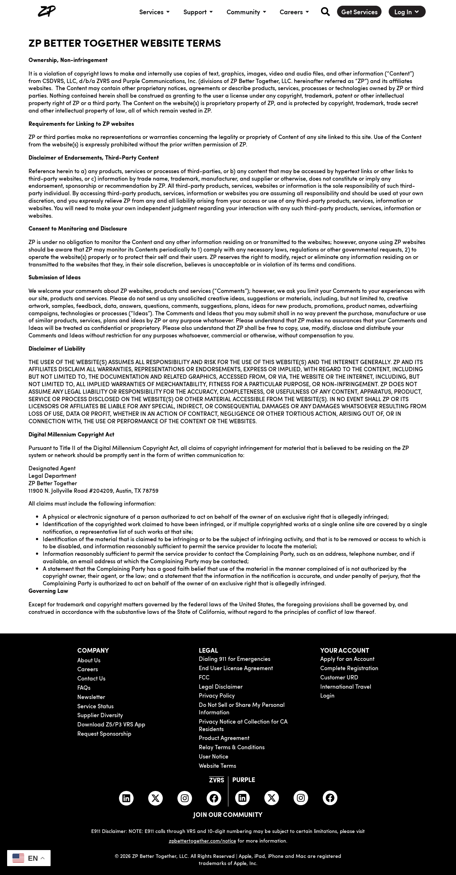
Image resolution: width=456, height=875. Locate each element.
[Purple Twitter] (272, 798)
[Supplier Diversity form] (111, 715)
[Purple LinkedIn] (242, 798)
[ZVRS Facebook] (214, 798)
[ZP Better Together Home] (46, 12)
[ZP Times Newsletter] (111, 696)
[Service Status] (111, 706)
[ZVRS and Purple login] (374, 695)
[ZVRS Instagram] (184, 798)
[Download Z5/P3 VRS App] (111, 724)
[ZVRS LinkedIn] (126, 798)
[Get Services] (359, 12)
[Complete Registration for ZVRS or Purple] (374, 668)
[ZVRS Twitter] (155, 798)
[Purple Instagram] (301, 798)
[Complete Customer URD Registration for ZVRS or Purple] (374, 677)
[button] (325, 11)
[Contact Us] (111, 678)
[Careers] (111, 669)
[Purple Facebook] (330, 798)
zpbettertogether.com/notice (202, 840)
